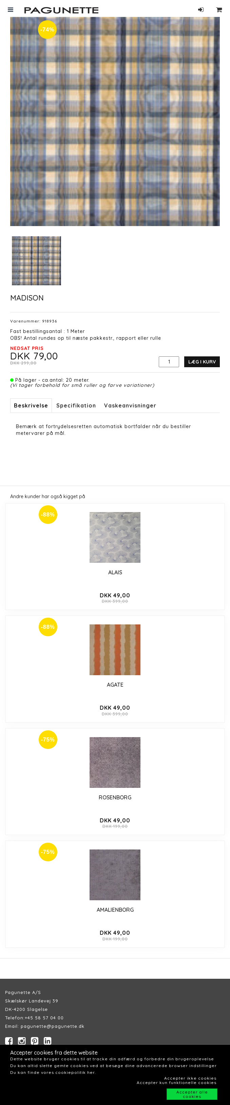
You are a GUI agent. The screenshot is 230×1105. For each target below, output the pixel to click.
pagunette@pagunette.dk (52, 1026)
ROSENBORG (115, 797)
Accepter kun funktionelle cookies (176, 1082)
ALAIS (115, 572)
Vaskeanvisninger (130, 405)
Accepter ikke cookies (190, 1078)
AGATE (115, 684)
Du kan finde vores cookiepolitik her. (53, 1072)
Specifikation (76, 405)
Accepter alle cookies (192, 1094)
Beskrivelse (31, 405)
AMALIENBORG (115, 909)
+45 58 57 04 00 (44, 1017)
